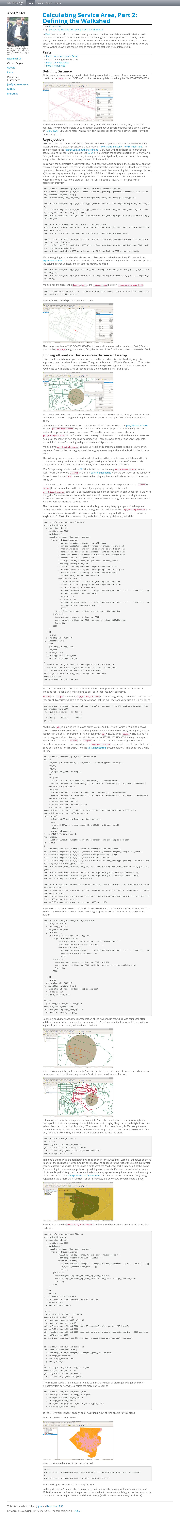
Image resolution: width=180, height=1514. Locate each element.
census (100, 29)
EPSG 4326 (52, 130)
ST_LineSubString (97, 747)
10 (59, 26)
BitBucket (12, 93)
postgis (53, 29)
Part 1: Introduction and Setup (62, 56)
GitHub (11, 89)
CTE (81, 469)
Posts (40, 3)
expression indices (52, 260)
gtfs (86, 29)
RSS (61, 1506)
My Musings (15, 3)
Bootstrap (52, 1506)
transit (92, 29)
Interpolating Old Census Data (84, 1175)
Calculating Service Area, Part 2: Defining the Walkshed (90, 18)
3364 (90, 152)
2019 (51, 26)
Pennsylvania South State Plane (81, 149)
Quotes (11, 67)
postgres (74, 29)
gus (40, 1506)
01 (56, 26)
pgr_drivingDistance (137, 425)
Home (31, 3)
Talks (58, 3)
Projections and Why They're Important (121, 146)
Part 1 (48, 34)
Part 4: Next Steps (55, 65)
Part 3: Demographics (57, 62)
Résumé (11, 58)
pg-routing (63, 29)
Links (10, 72)
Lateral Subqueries (101, 472)
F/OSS (77, 1510)
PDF (19, 58)
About (49, 3)
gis (81, 29)
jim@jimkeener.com (17, 84)
